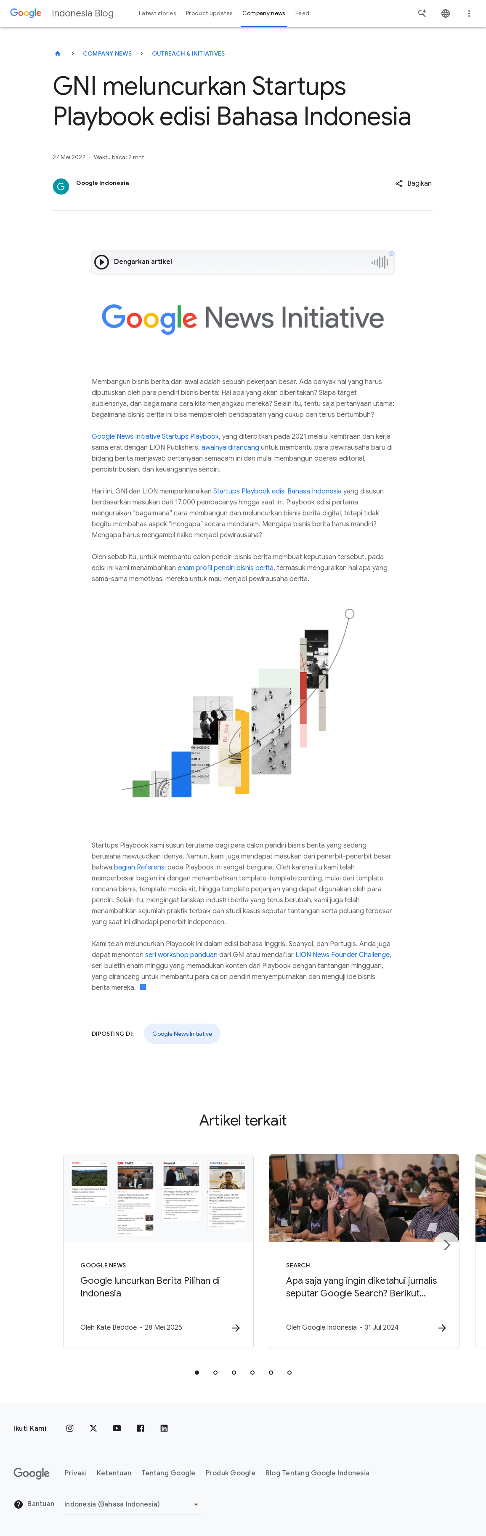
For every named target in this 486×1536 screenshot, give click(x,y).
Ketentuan (114, 1473)
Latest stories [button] (157, 13)
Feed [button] (302, 13)
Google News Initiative (182, 1033)
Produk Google (230, 1473)
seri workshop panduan (181, 955)
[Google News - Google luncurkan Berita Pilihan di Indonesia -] (133, 1252)
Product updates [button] (209, 13)
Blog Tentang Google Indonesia (317, 1473)
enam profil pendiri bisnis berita (226, 568)
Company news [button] (263, 13)
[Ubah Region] (132, 1504)
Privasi (76, 1473)
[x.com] (93, 1429)
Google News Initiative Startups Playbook (155, 436)
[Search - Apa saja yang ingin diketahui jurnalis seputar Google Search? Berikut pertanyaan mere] (353, 1252)
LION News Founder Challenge (342, 955)
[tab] (197, 1373)
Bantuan (33, 1504)
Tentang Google (168, 1473)
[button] (413, 183)
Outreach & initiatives (188, 53)
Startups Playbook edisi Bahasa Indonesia (277, 491)
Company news (107, 53)
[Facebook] (140, 1429)
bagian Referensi (140, 867)
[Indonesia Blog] (58, 53)
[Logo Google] (31, 1474)
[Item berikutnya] (446, 1245)
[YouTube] (117, 1429)
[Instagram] (70, 1429)
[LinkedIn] (164, 1429)
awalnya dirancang (230, 447)
